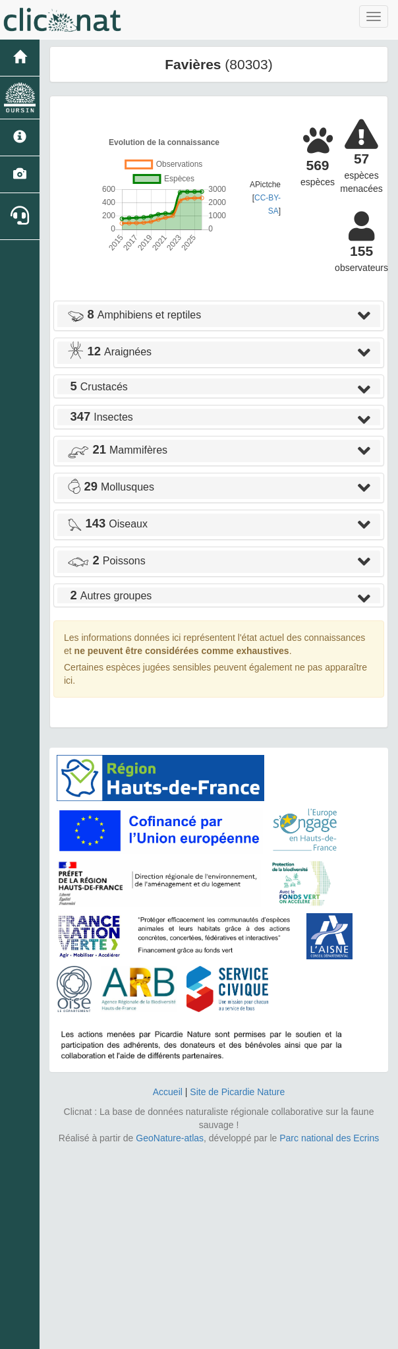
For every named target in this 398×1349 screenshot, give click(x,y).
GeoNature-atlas (170, 1138)
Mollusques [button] (110, 487)
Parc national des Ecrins (329, 1138)
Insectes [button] (100, 417)
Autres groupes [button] (109, 595)
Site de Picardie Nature (237, 1092)
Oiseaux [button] (107, 523)
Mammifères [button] (117, 450)
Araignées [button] (109, 351)
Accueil (168, 1092)
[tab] (218, 316)
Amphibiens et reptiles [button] (134, 314)
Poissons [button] (106, 560)
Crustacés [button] (97, 386)
